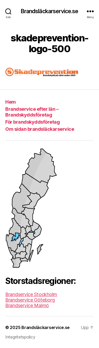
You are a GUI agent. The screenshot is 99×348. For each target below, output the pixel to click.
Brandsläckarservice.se (49, 11)
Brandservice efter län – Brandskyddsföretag (31, 112)
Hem (10, 102)
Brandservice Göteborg (30, 300)
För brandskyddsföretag (32, 122)
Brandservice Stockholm (31, 294)
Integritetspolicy (20, 337)
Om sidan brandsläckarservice (39, 129)
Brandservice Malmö (27, 305)
